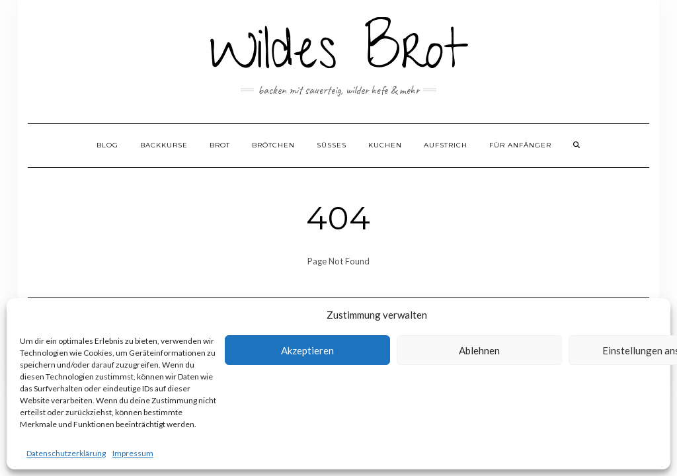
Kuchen (385, 145)
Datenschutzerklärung (66, 453)
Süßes (331, 145)
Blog (107, 145)
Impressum (132, 453)
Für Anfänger (520, 145)
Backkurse (164, 145)
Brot (220, 145)
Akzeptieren (307, 350)
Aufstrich (445, 145)
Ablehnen (479, 350)
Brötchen (273, 145)
